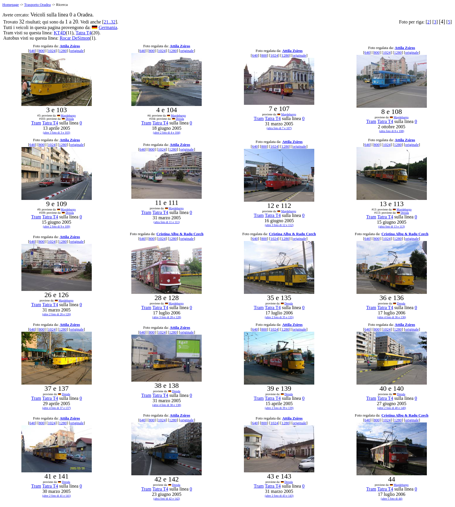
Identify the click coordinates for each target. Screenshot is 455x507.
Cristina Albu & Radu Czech (180, 234)
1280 (63, 50)
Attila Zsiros (70, 46)
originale (77, 50)
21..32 (110, 21)
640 (32, 50)
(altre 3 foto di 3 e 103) (56, 132)
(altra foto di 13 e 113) (391, 226)
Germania (108, 27)
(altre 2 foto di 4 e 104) (166, 132)
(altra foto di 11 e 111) (167, 222)
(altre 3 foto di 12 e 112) (279, 225)
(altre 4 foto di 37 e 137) (56, 408)
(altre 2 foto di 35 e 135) (279, 317)
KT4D (60, 32)
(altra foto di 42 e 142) (166, 498)
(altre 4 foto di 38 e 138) (166, 405)
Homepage (10, 4)
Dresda (70, 118)
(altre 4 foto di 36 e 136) (391, 317)
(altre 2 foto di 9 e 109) (56, 226)
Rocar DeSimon (75, 38)
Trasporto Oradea (37, 4)
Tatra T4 (83, 32)
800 (42, 50)
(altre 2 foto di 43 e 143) (279, 495)
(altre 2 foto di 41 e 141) (56, 495)
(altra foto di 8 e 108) (391, 131)
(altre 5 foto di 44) (391, 498)
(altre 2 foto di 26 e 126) (56, 314)
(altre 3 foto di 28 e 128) (166, 317)
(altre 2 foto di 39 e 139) (279, 408)
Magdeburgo (68, 115)
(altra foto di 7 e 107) (278, 128)
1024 (51, 50)
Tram (36, 122)
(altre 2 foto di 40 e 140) (391, 408)
